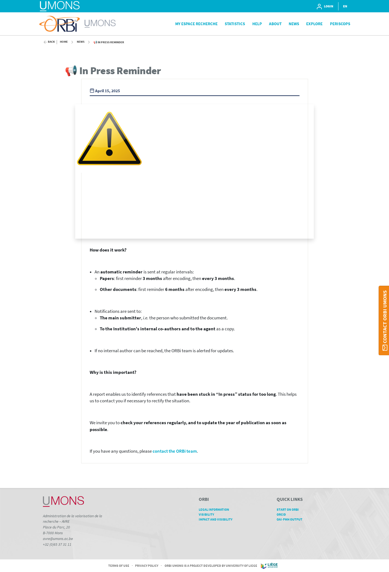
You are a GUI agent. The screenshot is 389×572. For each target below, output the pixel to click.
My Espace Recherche (196, 23)
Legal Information (216, 509)
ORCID (283, 514)
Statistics (235, 23)
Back (51, 42)
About (275, 23)
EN (345, 6)
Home (64, 42)
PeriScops (340, 23)
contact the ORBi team (175, 451)
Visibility (208, 514)
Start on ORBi (290, 509)
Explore (314, 23)
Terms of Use (118, 565)
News (294, 23)
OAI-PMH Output (291, 519)
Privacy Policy (146, 565)
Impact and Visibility (217, 519)
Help (257, 23)
